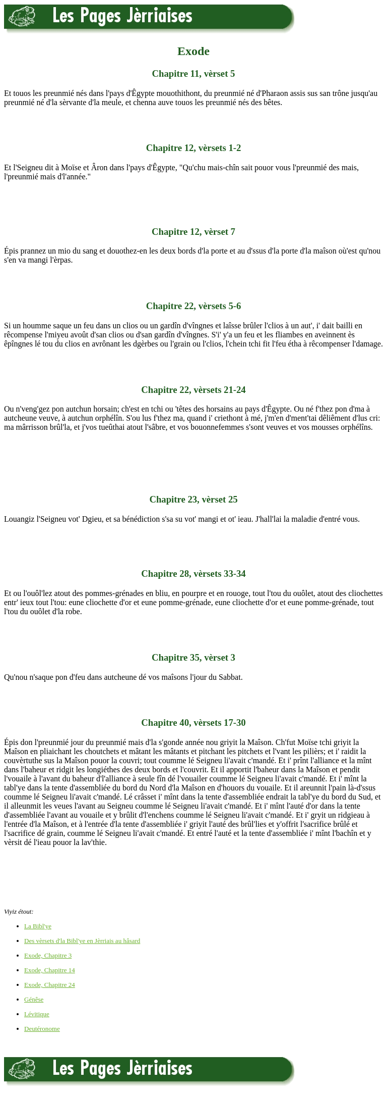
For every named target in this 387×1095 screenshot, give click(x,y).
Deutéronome (42, 1028)
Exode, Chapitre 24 (49, 984)
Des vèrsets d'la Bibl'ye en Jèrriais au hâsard (82, 940)
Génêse (33, 999)
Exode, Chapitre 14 (49, 970)
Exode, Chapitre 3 (48, 955)
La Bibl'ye (37, 926)
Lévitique (36, 1014)
